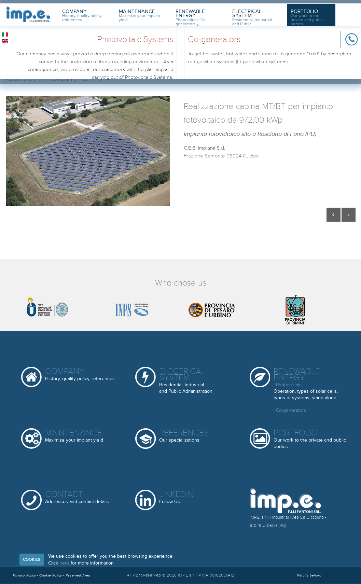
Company (82, 15)
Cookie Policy (51, 575)
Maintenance (139, 15)
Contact (77, 497)
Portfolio (307, 17)
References (184, 436)
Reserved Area (78, 575)
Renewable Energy (191, 17)
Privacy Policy (24, 575)
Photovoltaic (289, 385)
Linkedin (176, 497)
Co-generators (291, 410)
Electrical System (252, 17)
